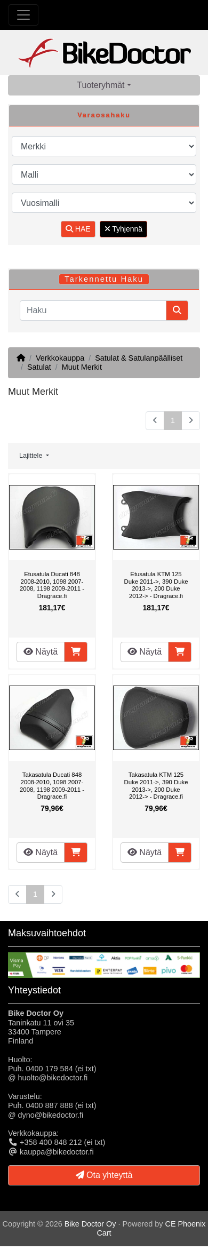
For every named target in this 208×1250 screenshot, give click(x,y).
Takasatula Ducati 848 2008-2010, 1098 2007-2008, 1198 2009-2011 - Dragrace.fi (52, 785)
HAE (78, 229)
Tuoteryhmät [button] (100, 85)
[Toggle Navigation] (23, 15)
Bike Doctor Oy (90, 1224)
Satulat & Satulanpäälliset (138, 358)
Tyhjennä (123, 229)
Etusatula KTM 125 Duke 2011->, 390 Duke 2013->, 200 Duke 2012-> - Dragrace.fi (156, 585)
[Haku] (93, 310)
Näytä (40, 651)
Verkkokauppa (60, 358)
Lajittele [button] (31, 455)
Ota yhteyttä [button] (104, 1175)
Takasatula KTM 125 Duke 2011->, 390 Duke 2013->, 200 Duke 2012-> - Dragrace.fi (156, 785)
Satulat (39, 367)
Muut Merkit (82, 367)
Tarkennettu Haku (104, 279)
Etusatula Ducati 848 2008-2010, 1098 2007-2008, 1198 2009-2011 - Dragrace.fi (52, 585)
